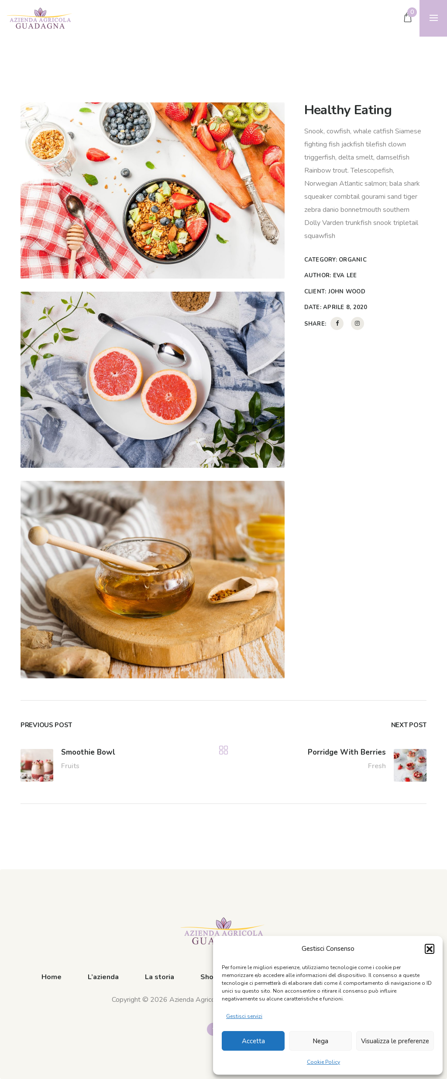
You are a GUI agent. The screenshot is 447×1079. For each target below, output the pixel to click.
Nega (320, 1041)
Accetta (253, 1041)
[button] (429, 948)
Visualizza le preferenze (395, 1041)
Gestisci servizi (244, 1016)
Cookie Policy (323, 1062)
